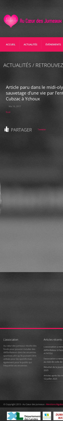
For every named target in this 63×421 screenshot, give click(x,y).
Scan (8, 112)
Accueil (10, 44)
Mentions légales (54, 404)
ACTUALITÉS (30, 44)
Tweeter (42, 129)
